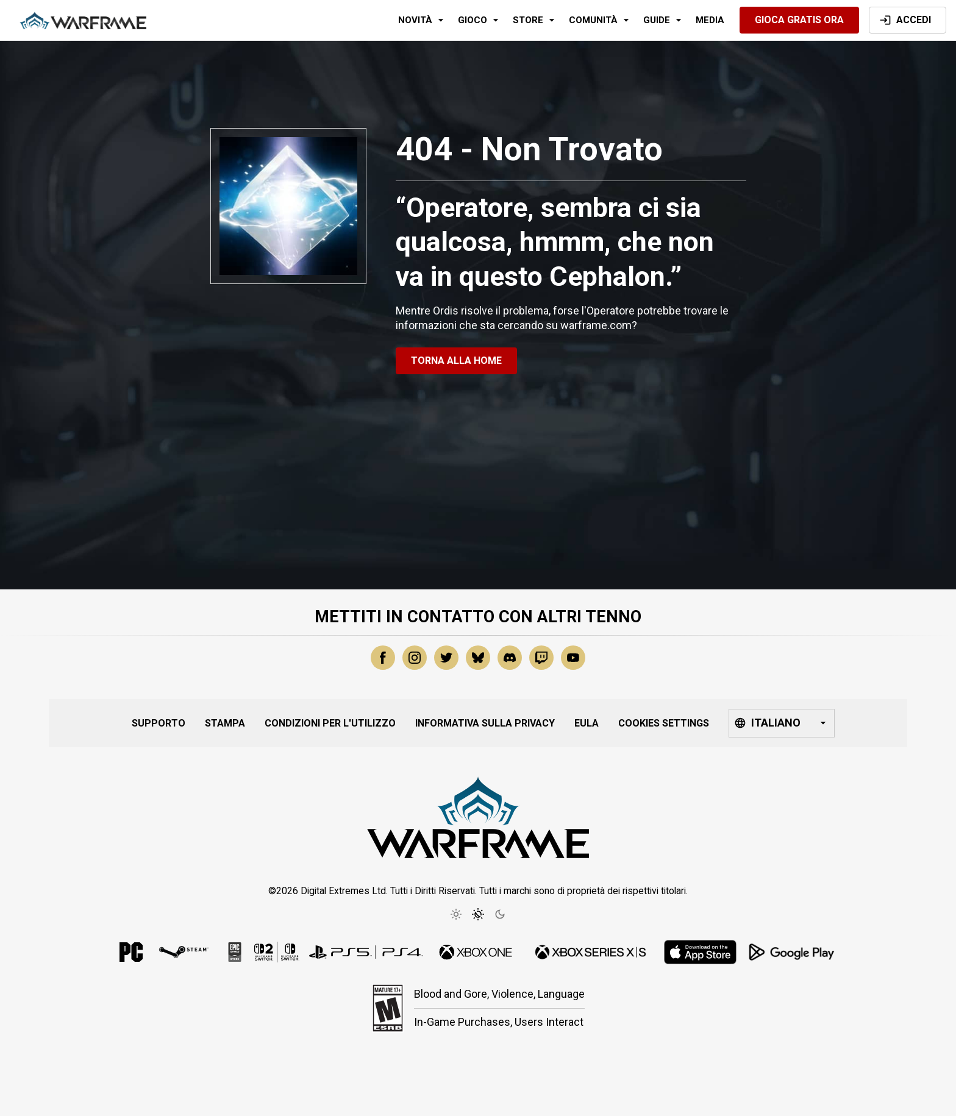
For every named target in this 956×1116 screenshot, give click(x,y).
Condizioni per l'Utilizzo (330, 723)
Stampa (225, 723)
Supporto (158, 723)
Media (710, 20)
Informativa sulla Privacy (485, 723)
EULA (586, 723)
